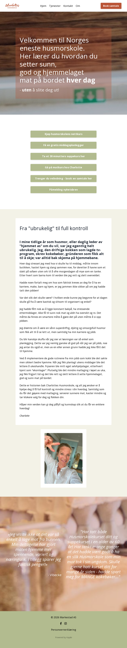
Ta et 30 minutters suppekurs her (63, 156)
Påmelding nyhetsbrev (63, 189)
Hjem (43, 6)
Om (78, 6)
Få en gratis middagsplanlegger (63, 145)
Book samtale (111, 5)
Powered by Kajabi (63, 643)
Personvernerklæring (63, 636)
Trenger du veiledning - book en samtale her (63, 178)
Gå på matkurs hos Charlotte (63, 167)
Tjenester (55, 6)
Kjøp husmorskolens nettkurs (63, 134)
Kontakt (68, 6)
